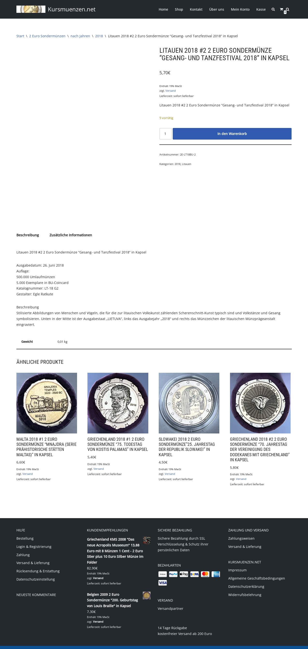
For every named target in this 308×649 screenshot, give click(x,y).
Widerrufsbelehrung (244, 589)
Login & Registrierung (33, 540)
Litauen (186, 164)
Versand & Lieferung (33, 557)
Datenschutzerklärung (246, 580)
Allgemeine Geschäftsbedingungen (256, 572)
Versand (170, 90)
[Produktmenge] (165, 133)
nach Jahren (80, 36)
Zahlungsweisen (241, 532)
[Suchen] (287, 9)
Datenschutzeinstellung (35, 573)
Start (20, 36)
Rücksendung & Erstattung (38, 565)
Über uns (216, 9)
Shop (179, 9)
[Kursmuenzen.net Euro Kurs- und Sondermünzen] (56, 9)
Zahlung (23, 548)
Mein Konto (240, 9)
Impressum (237, 564)
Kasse (261, 9)
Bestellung (25, 532)
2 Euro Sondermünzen (47, 36)
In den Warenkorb (232, 133)
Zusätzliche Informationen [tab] (71, 229)
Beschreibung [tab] (27, 229)
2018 (99, 36)
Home (163, 9)
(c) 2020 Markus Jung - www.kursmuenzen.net (53, 643)
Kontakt (196, 9)
